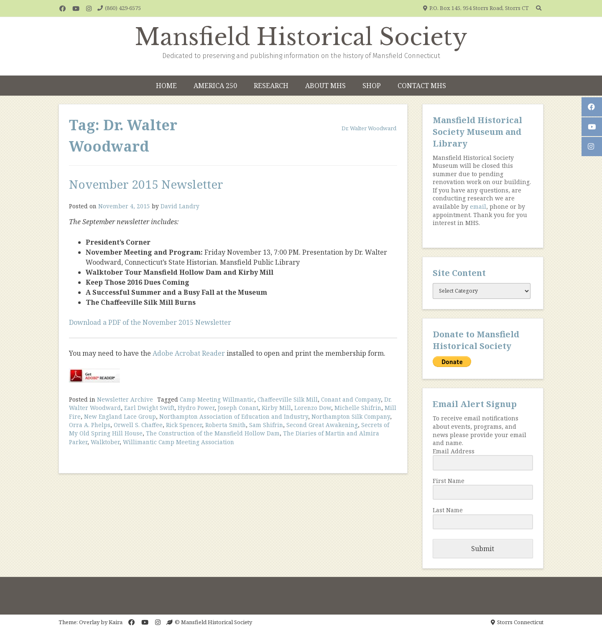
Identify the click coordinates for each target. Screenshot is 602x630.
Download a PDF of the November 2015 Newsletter (150, 322)
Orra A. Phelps (89, 425)
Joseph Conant (238, 408)
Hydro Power (196, 408)
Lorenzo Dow (312, 408)
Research (271, 85)
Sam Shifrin (266, 425)
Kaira (115, 622)
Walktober (105, 442)
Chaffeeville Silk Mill (288, 399)
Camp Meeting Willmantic (217, 399)
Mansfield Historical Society (301, 37)
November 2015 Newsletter (146, 184)
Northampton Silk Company (350, 416)
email (478, 206)
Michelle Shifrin (357, 408)
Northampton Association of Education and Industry (233, 416)
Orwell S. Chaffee (138, 425)
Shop (371, 85)
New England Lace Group (120, 416)
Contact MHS (422, 85)
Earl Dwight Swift (149, 408)
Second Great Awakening (322, 425)
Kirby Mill (276, 408)
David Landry (180, 206)
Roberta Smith (225, 425)
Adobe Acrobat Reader (189, 353)
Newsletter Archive (125, 399)
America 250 (215, 85)
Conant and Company (351, 399)
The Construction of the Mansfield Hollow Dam (213, 433)
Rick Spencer (184, 425)
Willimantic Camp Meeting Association (178, 442)
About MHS (325, 85)
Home (166, 85)
